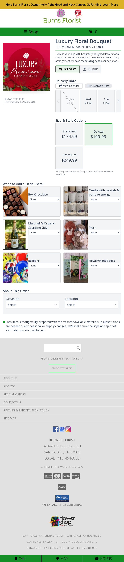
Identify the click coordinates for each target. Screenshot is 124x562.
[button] (62, 498)
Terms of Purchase (63, 547)
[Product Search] (62, 348)
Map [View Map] (62, 558)
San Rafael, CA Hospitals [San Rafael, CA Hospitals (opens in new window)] (84, 535)
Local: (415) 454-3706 (62, 458)
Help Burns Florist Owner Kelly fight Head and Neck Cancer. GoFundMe (62, 4)
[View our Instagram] (68, 431)
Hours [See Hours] (103, 558)
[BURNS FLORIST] (62, 22)
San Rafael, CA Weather (43, 541)
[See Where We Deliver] (62, 368)
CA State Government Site (79, 541)
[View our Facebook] (56, 431)
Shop (31, 32)
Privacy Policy (37, 547)
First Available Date (98, 85)
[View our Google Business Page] (62, 431)
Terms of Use (88, 547)
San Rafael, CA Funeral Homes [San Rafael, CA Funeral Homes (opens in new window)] (43, 535)
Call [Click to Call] (20, 558)
